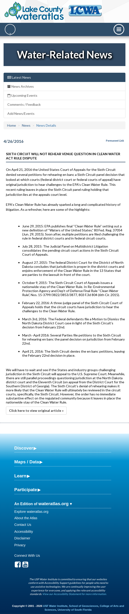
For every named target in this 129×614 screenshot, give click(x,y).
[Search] (10, 29)
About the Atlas (25, 518)
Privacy (19, 545)
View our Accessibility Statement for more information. (74, 593)
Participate (25, 489)
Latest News (19, 77)
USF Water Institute (55, 605)
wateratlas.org (53, 503)
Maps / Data (26, 461)
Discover (23, 448)
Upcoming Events (22, 95)
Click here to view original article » (36, 410)
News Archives (20, 86)
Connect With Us (27, 555)
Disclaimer (22, 538)
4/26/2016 (14, 141)
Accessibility (23, 531)
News (26, 125)
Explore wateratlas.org (31, 511)
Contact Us (22, 525)
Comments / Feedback (24, 104)
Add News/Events (21, 113)
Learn (20, 475)
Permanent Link (115, 140)
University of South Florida (75, 609)
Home (11, 125)
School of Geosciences (83, 605)
